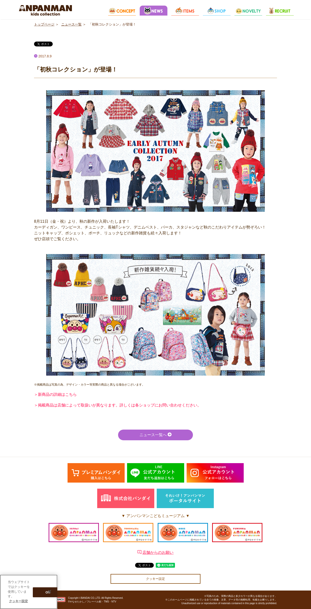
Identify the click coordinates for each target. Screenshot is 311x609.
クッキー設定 (155, 579)
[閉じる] (49, 592)
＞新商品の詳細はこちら (55, 394)
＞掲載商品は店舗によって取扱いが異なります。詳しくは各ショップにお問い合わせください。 (117, 405)
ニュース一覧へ (155, 434)
